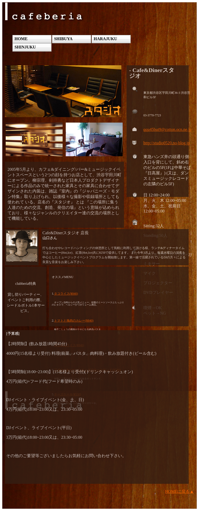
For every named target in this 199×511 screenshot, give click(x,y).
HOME (21, 39)
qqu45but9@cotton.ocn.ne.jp (167, 129)
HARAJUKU (105, 39)
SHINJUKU (25, 47)
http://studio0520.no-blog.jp (166, 143)
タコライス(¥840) (66, 293)
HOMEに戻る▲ (179, 491)
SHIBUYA (63, 39)
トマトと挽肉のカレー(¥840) (73, 320)
